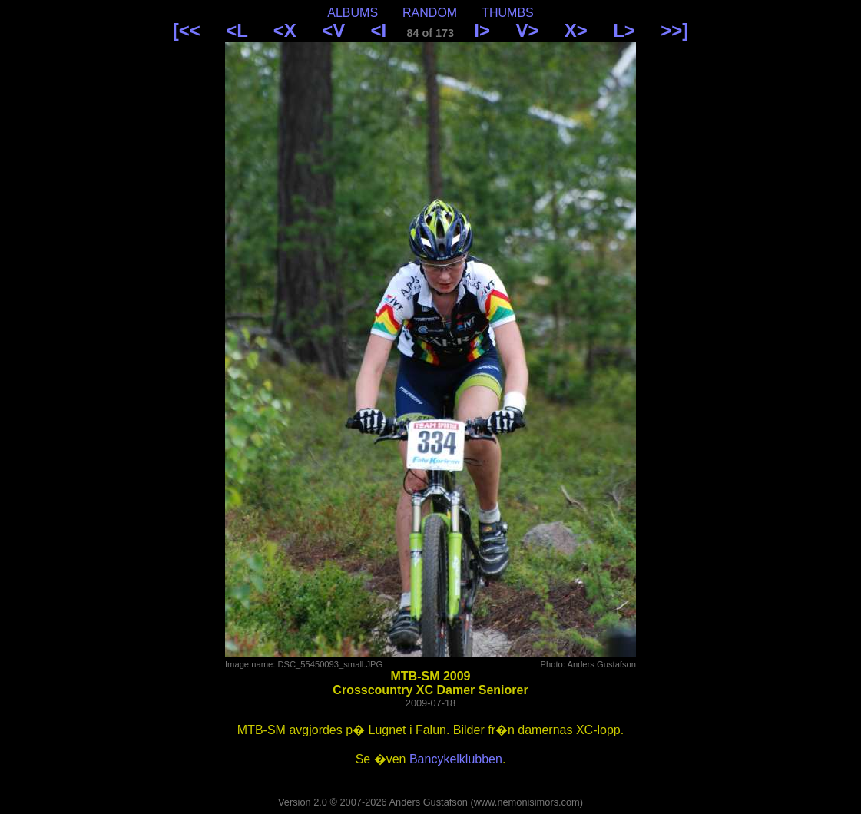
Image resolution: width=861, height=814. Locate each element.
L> (624, 30)
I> (482, 30)
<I (379, 30)
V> (526, 30)
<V (333, 30)
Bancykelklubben (455, 759)
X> (576, 30)
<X (284, 30)
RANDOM (429, 12)
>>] (674, 30)
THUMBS (508, 12)
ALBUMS (352, 12)
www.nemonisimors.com (527, 802)
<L (236, 30)
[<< (186, 30)
